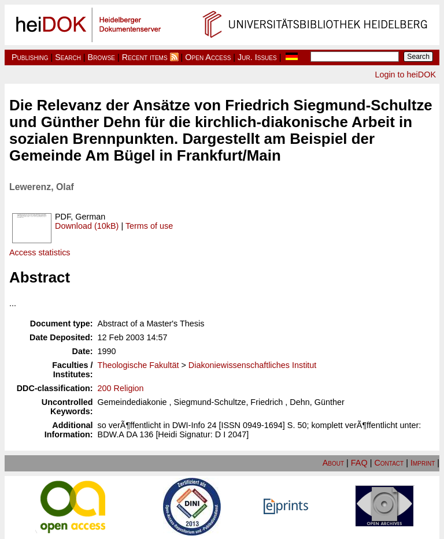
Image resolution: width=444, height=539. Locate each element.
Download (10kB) (87, 226)
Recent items (145, 57)
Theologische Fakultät (138, 365)
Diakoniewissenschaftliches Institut (252, 365)
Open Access (208, 57)
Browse (101, 57)
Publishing (30, 57)
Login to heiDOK (405, 74)
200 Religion (121, 388)
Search (68, 57)
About (333, 462)
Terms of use (149, 226)
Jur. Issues (257, 57)
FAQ (359, 462)
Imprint (422, 462)
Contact (389, 462)
